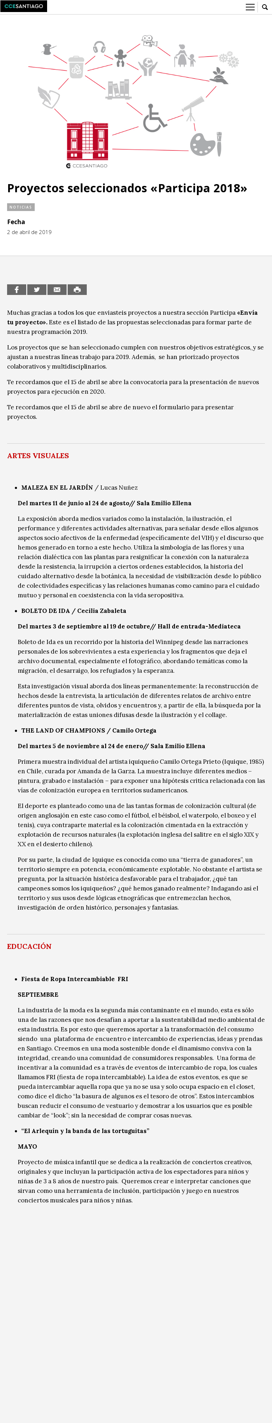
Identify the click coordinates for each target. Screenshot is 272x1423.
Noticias (21, 207)
